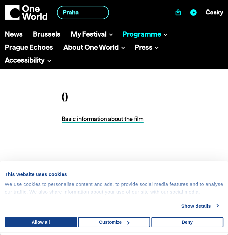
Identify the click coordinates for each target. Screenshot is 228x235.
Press (144, 47)
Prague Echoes (29, 47)
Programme (141, 34)
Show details (196, 206)
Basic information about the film (103, 119)
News (14, 34)
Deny (187, 222)
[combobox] (83, 12)
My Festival (88, 34)
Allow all (41, 222)
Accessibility (25, 60)
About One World (91, 47)
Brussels (46, 34)
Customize (114, 222)
